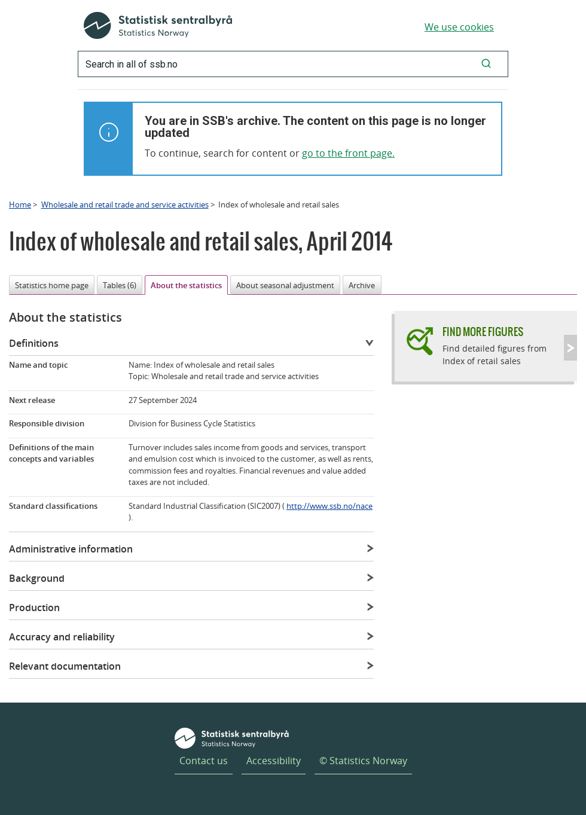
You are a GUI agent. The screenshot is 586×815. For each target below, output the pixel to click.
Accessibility (273, 760)
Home (20, 204)
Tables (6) (119, 285)
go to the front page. (348, 153)
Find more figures (482, 331)
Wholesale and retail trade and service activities (125, 204)
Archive (362, 285)
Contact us (203, 760)
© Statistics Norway (363, 760)
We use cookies (459, 26)
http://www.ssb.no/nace (329, 505)
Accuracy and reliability (62, 636)
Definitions (34, 343)
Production (34, 607)
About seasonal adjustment (285, 285)
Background (37, 578)
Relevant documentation (65, 666)
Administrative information (71, 548)
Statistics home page (51, 285)
